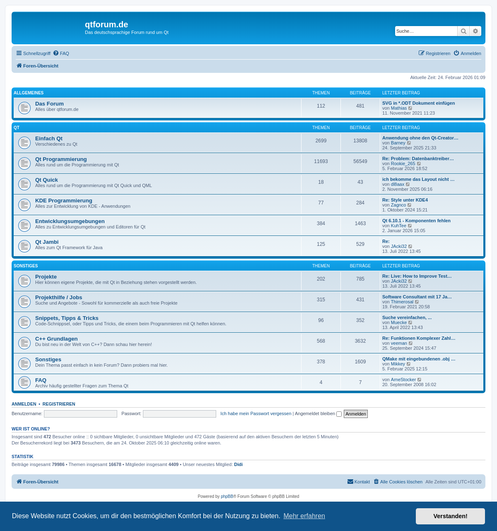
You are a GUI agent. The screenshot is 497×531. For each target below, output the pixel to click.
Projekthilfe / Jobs (58, 297)
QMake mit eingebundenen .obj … (419, 358)
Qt (16, 127)
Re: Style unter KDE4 (405, 199)
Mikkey (398, 363)
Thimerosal (402, 301)
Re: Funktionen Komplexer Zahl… (419, 338)
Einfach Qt (49, 138)
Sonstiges (26, 266)
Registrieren (59, 403)
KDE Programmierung (63, 200)
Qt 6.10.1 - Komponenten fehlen (416, 220)
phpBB (227, 496)
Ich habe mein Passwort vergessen (255, 413)
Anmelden (24, 403)
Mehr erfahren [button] (304, 515)
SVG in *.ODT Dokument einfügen (418, 103)
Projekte (46, 277)
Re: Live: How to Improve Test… (417, 276)
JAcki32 (399, 246)
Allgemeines (28, 93)
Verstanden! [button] (451, 516)
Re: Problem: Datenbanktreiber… (418, 158)
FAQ (40, 380)
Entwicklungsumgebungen (70, 221)
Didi (238, 464)
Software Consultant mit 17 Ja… (417, 296)
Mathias (399, 108)
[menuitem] (61, 53)
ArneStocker (403, 379)
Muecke (399, 322)
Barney (398, 142)
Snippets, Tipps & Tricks (67, 318)
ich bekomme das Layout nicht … (418, 179)
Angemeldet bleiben (318, 413)
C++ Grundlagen (56, 339)
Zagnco (398, 204)
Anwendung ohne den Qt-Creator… (420, 137)
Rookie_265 (403, 163)
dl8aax (397, 184)
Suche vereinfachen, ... (407, 317)
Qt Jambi (46, 242)
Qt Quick (46, 180)
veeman (399, 343)
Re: (386, 241)
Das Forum (49, 104)
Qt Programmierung (61, 159)
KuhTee (398, 225)
